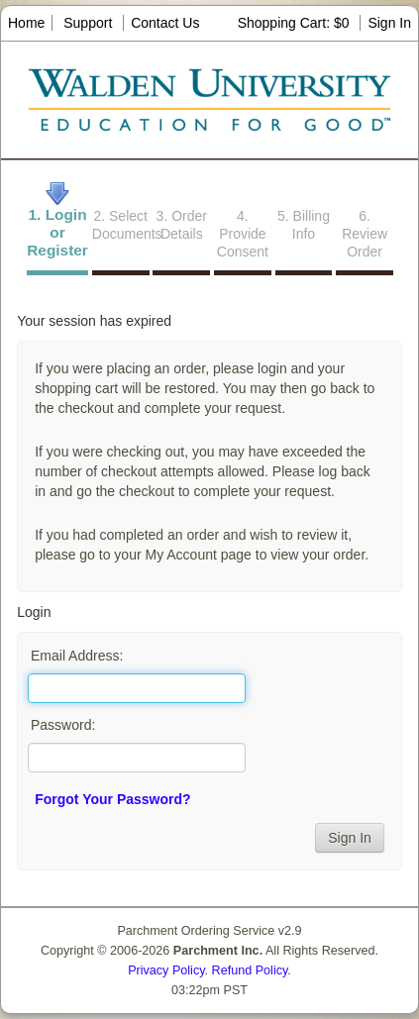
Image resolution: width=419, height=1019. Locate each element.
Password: (63, 725)
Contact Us (165, 23)
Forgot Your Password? (112, 799)
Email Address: (77, 655)
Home (26, 23)
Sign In (389, 23)
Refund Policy (250, 970)
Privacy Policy (166, 970)
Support (87, 23)
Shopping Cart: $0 (296, 23)
